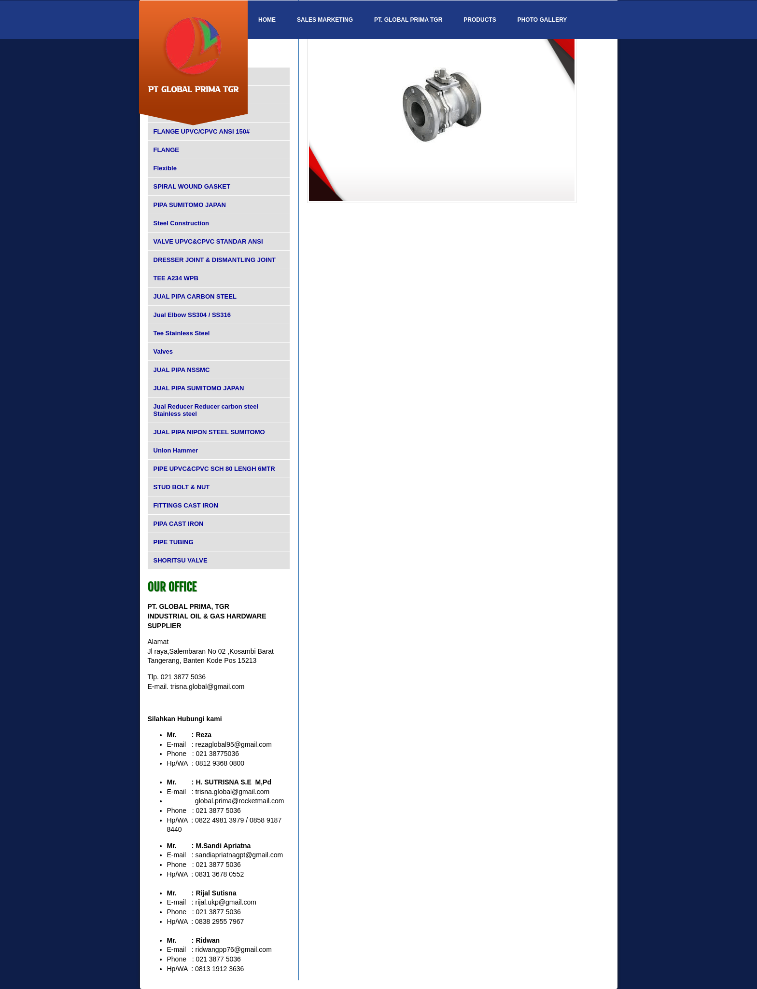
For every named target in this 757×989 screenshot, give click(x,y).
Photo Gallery (542, 19)
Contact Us (277, 58)
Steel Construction (182, 223)
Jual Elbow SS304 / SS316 (192, 314)
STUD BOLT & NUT (182, 487)
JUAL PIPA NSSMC (182, 369)
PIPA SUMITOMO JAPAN (190, 204)
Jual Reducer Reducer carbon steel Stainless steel (206, 410)
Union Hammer (176, 450)
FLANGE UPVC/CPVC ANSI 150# (202, 131)
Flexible (165, 168)
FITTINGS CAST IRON (186, 505)
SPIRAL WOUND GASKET (192, 186)
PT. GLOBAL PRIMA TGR (408, 19)
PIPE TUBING (174, 542)
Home (267, 19)
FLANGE (166, 149)
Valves (163, 351)
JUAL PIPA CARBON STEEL (195, 296)
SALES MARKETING (325, 19)
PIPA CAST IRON (179, 523)
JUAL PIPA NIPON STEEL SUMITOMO (209, 432)
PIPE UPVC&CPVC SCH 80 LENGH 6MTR (214, 468)
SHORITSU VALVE (181, 560)
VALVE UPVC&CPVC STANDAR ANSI (208, 241)
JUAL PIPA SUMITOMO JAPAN (199, 388)
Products (479, 19)
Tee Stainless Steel (182, 333)
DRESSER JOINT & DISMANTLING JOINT (215, 259)
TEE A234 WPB (176, 278)
